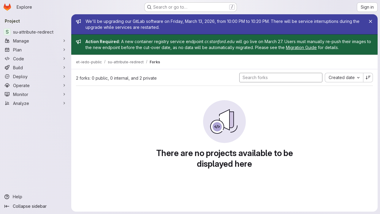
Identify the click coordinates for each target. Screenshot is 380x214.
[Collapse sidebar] (35, 206)
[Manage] (35, 41)
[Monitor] (35, 94)
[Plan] (35, 49)
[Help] (35, 197)
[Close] (370, 21)
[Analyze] (35, 103)
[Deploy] (35, 76)
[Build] (35, 67)
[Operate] (35, 85)
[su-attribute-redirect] (35, 32)
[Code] (35, 58)
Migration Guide (301, 47)
